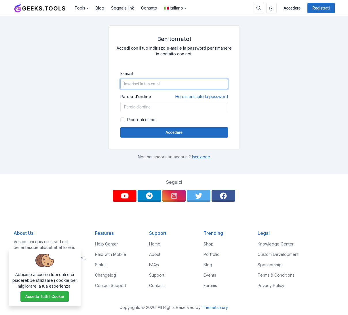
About (154, 254)
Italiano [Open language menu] (173, 7)
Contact (156, 285)
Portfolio (212, 254)
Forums (210, 285)
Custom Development (278, 254)
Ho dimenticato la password (201, 96)
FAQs (154, 264)
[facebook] (223, 196)
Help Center (106, 243)
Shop (209, 243)
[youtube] (124, 196)
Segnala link (122, 7)
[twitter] (198, 196)
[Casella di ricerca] (259, 8)
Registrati (321, 8)
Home (154, 243)
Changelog (105, 275)
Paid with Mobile (110, 254)
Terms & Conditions (276, 275)
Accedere (292, 8)
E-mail (126, 73)
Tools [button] (80, 7)
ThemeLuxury (215, 307)
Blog (100, 7)
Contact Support (110, 285)
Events (210, 275)
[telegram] (149, 196)
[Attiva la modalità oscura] (271, 8)
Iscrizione (201, 156)
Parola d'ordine (174, 97)
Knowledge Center (276, 243)
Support (156, 275)
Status (101, 264)
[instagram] (174, 196)
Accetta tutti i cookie (44, 296)
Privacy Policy (271, 285)
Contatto (149, 7)
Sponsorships (271, 264)
